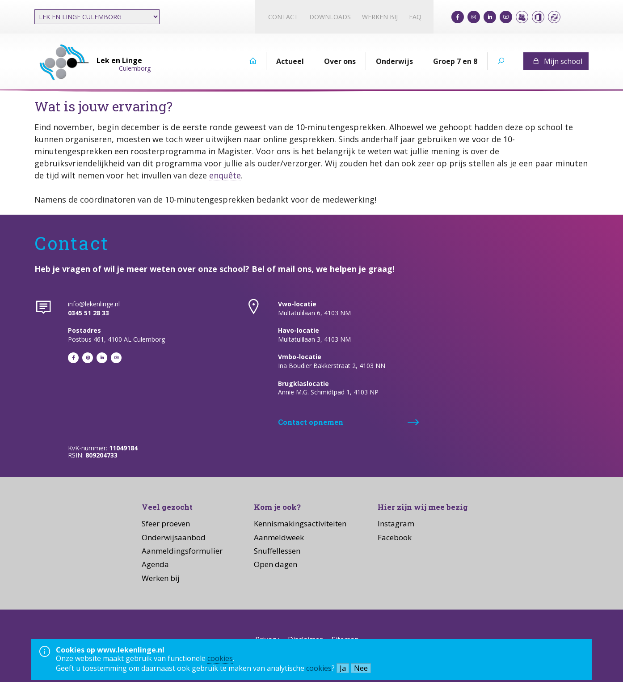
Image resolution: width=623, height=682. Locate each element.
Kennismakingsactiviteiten (300, 523)
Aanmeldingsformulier (182, 551)
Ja (343, 668)
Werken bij (380, 17)
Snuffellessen (277, 551)
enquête (225, 175)
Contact (283, 17)
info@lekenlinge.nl (94, 304)
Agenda (155, 564)
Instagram (396, 523)
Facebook (395, 537)
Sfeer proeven (166, 523)
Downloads (330, 17)
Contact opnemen (310, 422)
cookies (220, 658)
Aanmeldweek (279, 537)
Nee (361, 668)
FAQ (415, 17)
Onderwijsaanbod (174, 537)
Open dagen (275, 564)
